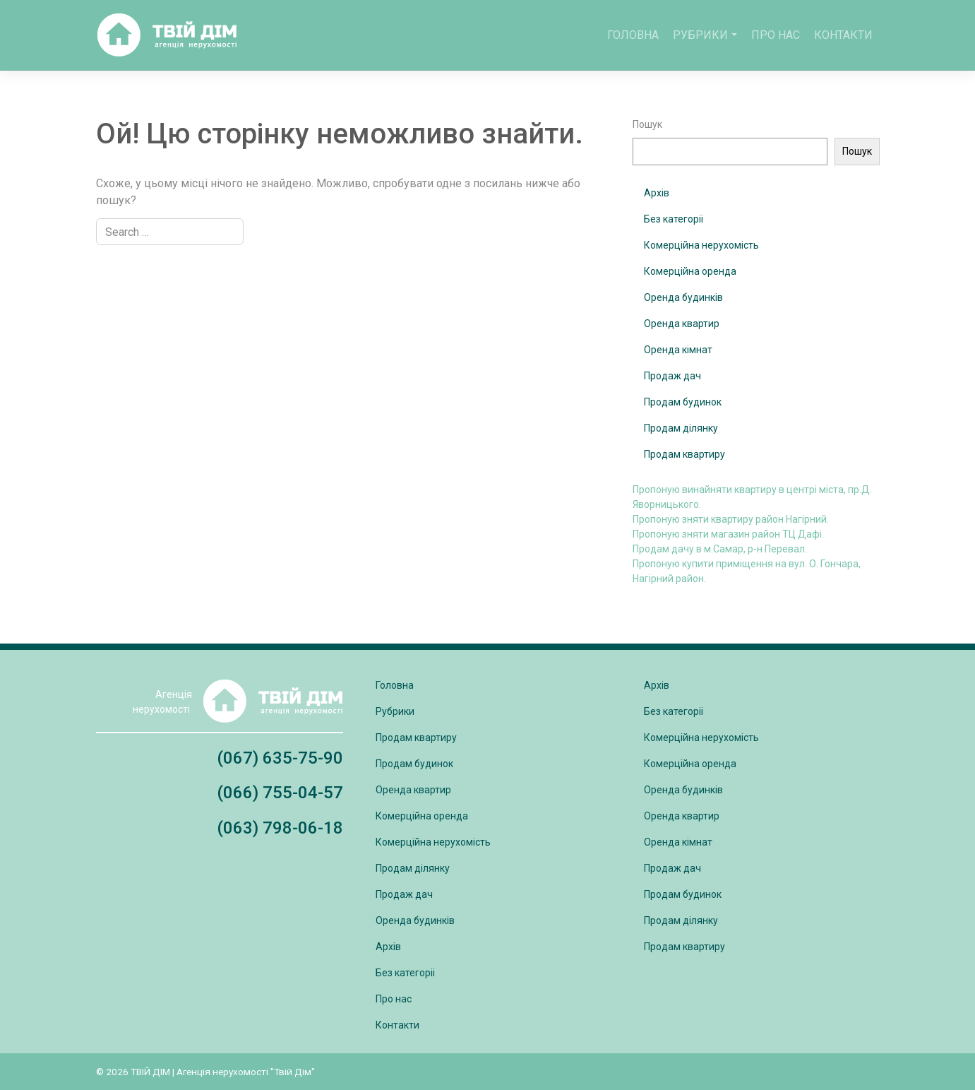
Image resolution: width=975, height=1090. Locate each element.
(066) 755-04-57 (280, 792)
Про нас (775, 35)
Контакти (843, 35)
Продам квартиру (684, 454)
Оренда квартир (681, 323)
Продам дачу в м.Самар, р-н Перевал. (720, 549)
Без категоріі (673, 219)
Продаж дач (672, 375)
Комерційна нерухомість (701, 245)
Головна (633, 35)
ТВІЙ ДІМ (150, 1071)
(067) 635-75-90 (280, 758)
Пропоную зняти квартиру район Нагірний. (731, 519)
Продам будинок (683, 402)
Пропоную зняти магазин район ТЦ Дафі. (728, 534)
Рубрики (700, 35)
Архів (656, 193)
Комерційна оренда (690, 271)
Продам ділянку (681, 428)
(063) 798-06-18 (280, 828)
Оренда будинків (683, 297)
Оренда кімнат (678, 349)
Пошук (647, 124)
